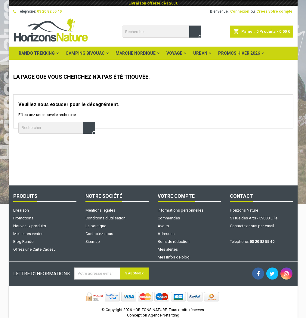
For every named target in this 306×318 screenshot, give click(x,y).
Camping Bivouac (85, 53)
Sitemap (92, 241)
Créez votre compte (274, 11)
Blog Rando (23, 241)
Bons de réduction (174, 241)
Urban (200, 53)
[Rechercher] (161, 32)
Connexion (239, 11)
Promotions (23, 218)
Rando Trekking (37, 53)
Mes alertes (168, 249)
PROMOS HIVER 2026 (239, 53)
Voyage (174, 53)
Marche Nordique (136, 53)
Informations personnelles (180, 210)
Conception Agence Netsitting (153, 315)
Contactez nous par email (252, 226)
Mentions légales (100, 210)
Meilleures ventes (28, 233)
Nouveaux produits (29, 226)
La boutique (95, 226)
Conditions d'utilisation (105, 218)
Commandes (169, 218)
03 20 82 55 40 (49, 11)
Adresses (166, 233)
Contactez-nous (99, 233)
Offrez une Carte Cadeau (34, 249)
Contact (241, 196)
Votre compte (176, 196)
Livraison (21, 210)
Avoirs (163, 226)
